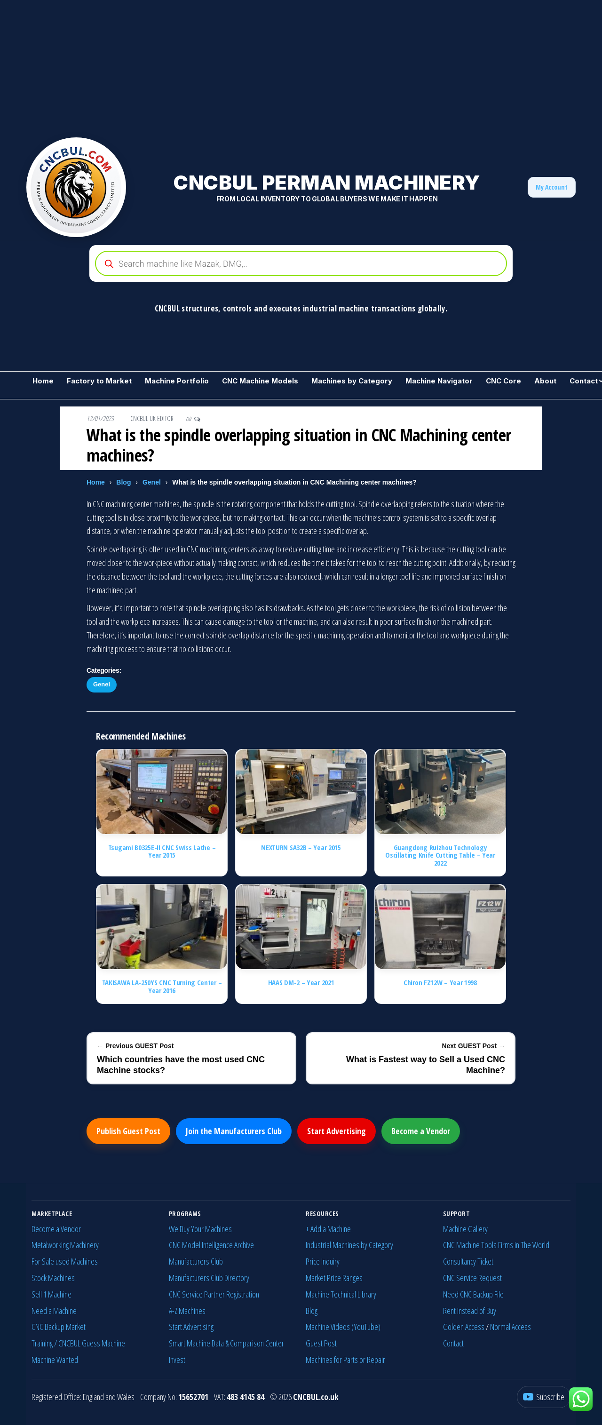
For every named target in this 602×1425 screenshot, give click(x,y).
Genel (152, 482)
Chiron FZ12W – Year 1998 (440, 982)
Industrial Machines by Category (349, 1244)
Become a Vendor (420, 1131)
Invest (177, 1359)
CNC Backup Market (59, 1326)
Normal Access (510, 1326)
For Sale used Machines (65, 1261)
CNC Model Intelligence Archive (211, 1244)
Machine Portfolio (177, 380)
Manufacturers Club (196, 1261)
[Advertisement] (282, 66)
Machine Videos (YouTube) (343, 1326)
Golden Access (463, 1326)
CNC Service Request (472, 1277)
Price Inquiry (323, 1261)
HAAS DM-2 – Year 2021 (301, 982)
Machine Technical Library (341, 1294)
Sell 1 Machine (51, 1294)
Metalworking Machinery (65, 1244)
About (545, 380)
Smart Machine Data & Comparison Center (226, 1343)
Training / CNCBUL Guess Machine (78, 1343)
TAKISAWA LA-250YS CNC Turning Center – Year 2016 (162, 986)
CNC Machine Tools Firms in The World (496, 1244)
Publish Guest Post (128, 1131)
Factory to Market (99, 380)
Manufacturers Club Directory (209, 1277)
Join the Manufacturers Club (234, 1131)
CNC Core (503, 380)
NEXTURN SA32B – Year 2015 (301, 847)
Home (43, 380)
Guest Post (321, 1343)
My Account (552, 187)
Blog (123, 482)
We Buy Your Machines (200, 1228)
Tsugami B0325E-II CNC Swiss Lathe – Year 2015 (162, 851)
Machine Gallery (465, 1228)
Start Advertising (336, 1131)
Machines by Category (351, 380)
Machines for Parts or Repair (345, 1359)
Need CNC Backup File (473, 1294)
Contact (453, 1343)
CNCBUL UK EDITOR (152, 418)
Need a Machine (54, 1310)
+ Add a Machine (328, 1228)
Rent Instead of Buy (469, 1310)
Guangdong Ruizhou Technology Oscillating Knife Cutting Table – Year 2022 (440, 855)
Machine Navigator (439, 380)
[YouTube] (543, 1397)
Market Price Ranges (334, 1277)
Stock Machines (53, 1277)
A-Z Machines (187, 1310)
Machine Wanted (55, 1359)
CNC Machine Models (260, 380)
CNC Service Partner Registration (214, 1294)
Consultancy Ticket (468, 1261)
